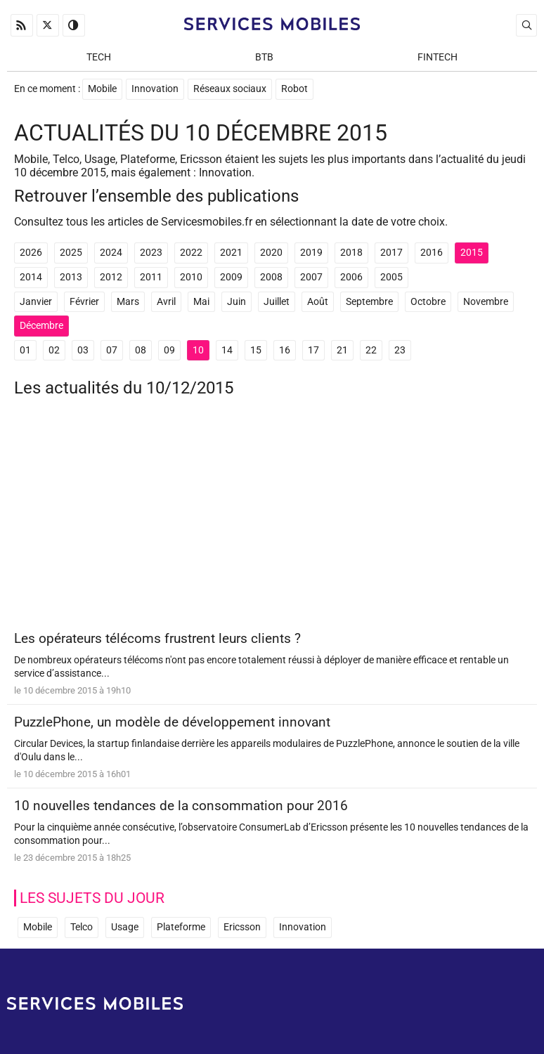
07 (111, 350)
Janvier (36, 302)
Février (84, 302)
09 (169, 350)
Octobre (428, 302)
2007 (311, 277)
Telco (81, 927)
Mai (201, 302)
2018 (351, 253)
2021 (231, 253)
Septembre (369, 302)
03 (83, 350)
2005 (391, 277)
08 (140, 350)
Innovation (155, 89)
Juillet (277, 302)
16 (284, 350)
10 (198, 350)
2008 (271, 277)
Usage (124, 927)
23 (400, 350)
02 (54, 350)
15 (255, 350)
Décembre (41, 326)
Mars (128, 302)
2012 (111, 277)
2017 (391, 253)
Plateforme (181, 927)
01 (25, 350)
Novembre (485, 302)
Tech (98, 57)
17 (313, 350)
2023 (151, 253)
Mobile (102, 89)
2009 (231, 277)
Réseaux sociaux (229, 89)
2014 (31, 277)
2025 (71, 253)
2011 (151, 277)
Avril (166, 302)
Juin (236, 302)
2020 (271, 253)
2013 (71, 277)
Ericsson (242, 927)
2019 (311, 253)
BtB (264, 57)
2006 (351, 277)
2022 (191, 253)
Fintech (437, 57)
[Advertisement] (272, 519)
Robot (294, 89)
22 (371, 350)
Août (317, 302)
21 (342, 350)
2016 (431, 253)
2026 (31, 253)
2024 (111, 253)
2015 (471, 253)
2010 (191, 277)
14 (227, 350)
